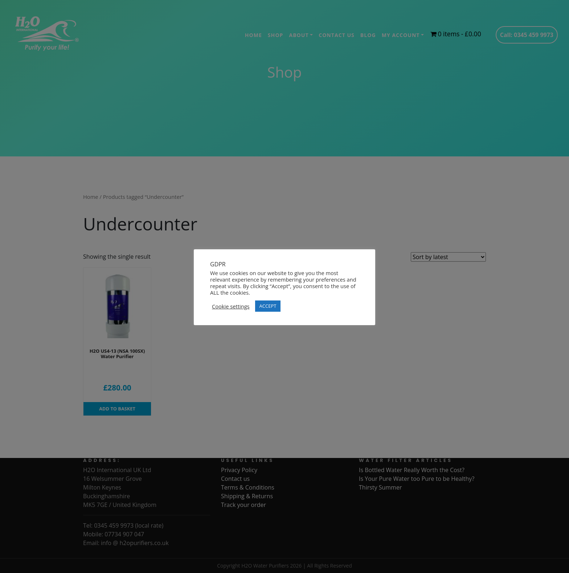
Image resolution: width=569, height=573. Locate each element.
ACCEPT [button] (268, 306)
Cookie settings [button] (231, 306)
